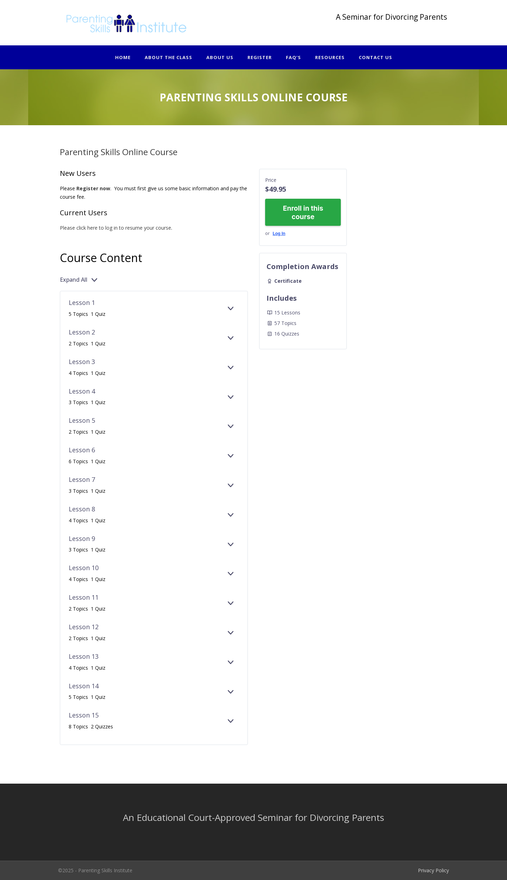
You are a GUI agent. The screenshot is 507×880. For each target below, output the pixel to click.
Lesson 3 (82, 361)
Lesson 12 (84, 627)
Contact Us (375, 57)
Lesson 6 (82, 450)
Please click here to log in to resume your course (115, 227)
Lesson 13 (84, 656)
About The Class (168, 57)
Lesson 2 (82, 332)
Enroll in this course (303, 212)
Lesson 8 (82, 509)
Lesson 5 (82, 420)
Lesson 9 (82, 538)
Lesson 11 (84, 597)
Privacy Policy (433, 870)
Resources (330, 57)
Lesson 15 (84, 715)
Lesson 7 (82, 479)
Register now (93, 188)
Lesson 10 (84, 567)
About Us (219, 57)
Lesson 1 (82, 302)
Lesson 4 (82, 391)
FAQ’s (293, 57)
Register (260, 57)
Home (123, 57)
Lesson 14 (84, 686)
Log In (279, 233)
